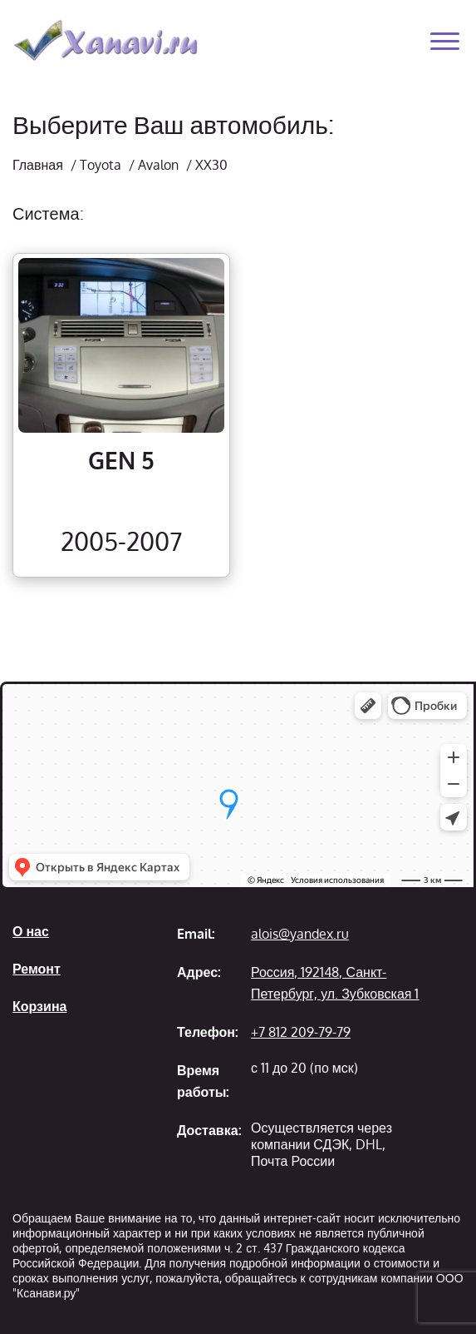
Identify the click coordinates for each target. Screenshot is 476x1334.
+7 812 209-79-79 (301, 1032)
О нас (30, 931)
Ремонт (36, 968)
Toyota (100, 164)
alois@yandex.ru (300, 933)
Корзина (39, 1006)
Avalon (158, 164)
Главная (37, 164)
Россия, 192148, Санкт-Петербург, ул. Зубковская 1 (335, 983)
